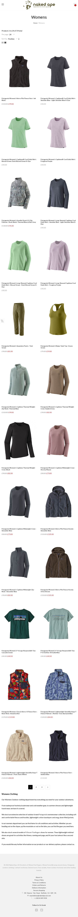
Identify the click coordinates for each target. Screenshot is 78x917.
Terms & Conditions (39, 882)
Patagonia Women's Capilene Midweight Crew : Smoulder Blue (19, 530)
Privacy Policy (39, 880)
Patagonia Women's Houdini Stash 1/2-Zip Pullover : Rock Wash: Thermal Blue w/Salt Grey (19, 221)
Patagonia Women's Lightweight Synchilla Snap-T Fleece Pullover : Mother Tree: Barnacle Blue (58, 712)
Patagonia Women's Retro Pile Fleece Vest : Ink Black (19, 99)
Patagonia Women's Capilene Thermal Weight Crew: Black (18, 469)
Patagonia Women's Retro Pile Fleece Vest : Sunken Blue (56, 773)
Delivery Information (39, 888)
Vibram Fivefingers (33, 832)
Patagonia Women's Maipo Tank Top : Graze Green (57, 347)
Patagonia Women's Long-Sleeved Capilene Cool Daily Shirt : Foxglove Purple (58, 284)
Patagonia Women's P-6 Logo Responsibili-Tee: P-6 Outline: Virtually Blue (58, 651)
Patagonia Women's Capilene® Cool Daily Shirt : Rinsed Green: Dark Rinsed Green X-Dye (19, 160)
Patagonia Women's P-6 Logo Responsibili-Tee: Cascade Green (19, 651)
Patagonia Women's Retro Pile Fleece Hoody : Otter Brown (57, 590)
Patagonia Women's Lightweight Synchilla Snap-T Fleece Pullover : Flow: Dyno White (19, 773)
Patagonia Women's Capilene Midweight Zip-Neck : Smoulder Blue (18, 590)
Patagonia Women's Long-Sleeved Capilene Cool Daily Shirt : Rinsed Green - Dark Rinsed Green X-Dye (19, 285)
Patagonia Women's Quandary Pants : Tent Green (17, 347)
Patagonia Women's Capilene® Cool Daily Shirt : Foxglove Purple (58, 160)
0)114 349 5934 (41, 898)
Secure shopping (39, 890)
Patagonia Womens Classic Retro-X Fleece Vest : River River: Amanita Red (19, 712)
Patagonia (42, 814)
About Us (39, 877)
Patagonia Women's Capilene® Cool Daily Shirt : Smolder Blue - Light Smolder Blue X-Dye (58, 99)
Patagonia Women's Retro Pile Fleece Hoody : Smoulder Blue (57, 530)
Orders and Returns (39, 885)
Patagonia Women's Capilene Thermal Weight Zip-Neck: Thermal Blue (18, 408)
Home (35, 23)
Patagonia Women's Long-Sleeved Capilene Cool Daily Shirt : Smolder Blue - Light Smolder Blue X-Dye (58, 222)
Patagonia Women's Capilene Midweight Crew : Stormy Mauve (58, 469)
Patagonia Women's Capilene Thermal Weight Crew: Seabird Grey (57, 408)
